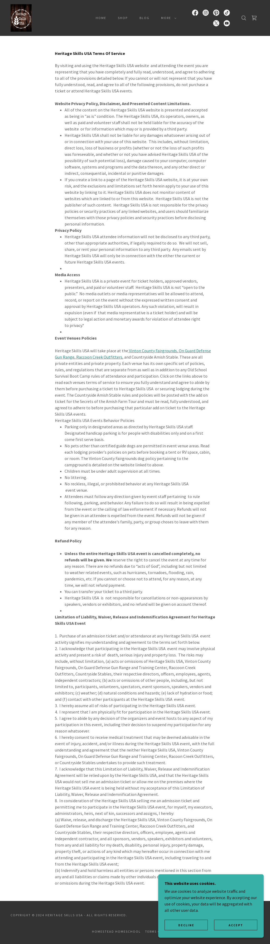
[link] (21, 17)
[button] (167, 18)
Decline (186, 925)
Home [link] (101, 18)
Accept (236, 925)
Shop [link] (123, 18)
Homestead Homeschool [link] (116, 931)
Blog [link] (144, 18)
